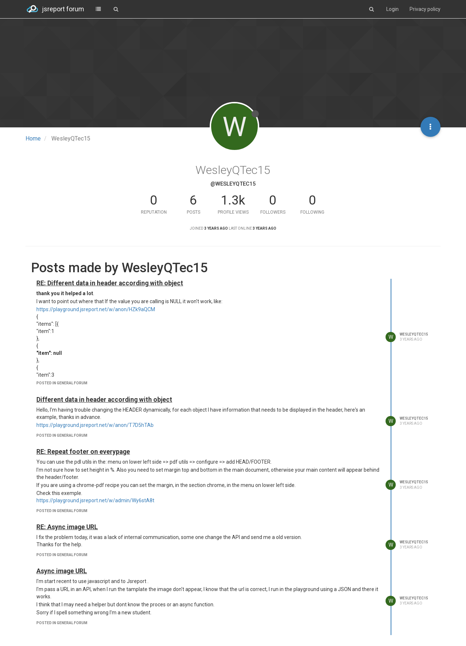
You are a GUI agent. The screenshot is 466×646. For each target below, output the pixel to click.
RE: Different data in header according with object (109, 283)
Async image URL (61, 571)
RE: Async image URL (67, 527)
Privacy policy (425, 9)
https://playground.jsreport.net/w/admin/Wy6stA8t (95, 500)
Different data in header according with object (104, 399)
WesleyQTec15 (414, 334)
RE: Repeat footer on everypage (83, 451)
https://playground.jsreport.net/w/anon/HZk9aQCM (95, 309)
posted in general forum (61, 383)
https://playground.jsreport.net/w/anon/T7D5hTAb (95, 425)
